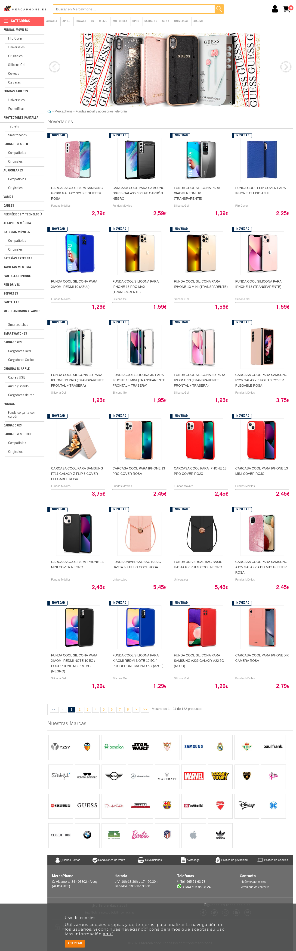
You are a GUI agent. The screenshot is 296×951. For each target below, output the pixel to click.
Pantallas (11, 302)
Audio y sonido (18, 386)
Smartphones (17, 135)
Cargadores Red (15, 144)
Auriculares (13, 170)
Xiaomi (198, 21)
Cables (8, 206)
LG (92, 21)
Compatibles (17, 153)
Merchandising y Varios (21, 311)
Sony (165, 21)
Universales (16, 47)
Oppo (135, 21)
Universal (181, 21)
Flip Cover (15, 38)
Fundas (9, 404)
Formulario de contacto (254, 887)
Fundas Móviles (15, 30)
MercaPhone (25, 8)
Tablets (13, 126)
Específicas (16, 109)
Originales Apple (16, 369)
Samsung (150, 21)
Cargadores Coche (21, 360)
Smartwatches (18, 325)
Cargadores (12, 342)
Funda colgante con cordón (21, 415)
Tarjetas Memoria (17, 267)
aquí (108, 934)
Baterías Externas (17, 258)
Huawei (80, 21)
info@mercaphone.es (253, 882)
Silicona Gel (16, 65)
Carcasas (14, 82)
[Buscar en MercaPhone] (138, 9)
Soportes (10, 293)
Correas (13, 74)
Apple (66, 21)
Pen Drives (11, 285)
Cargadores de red (21, 395)
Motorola (120, 21)
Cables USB (16, 377)
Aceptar (75, 943)
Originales (15, 56)
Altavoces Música (17, 223)
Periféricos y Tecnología (22, 214)
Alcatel (51, 21)
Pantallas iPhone (17, 276)
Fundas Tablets (15, 91)
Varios (8, 197)
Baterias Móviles (16, 232)
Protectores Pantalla (20, 118)
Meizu (103, 21)
